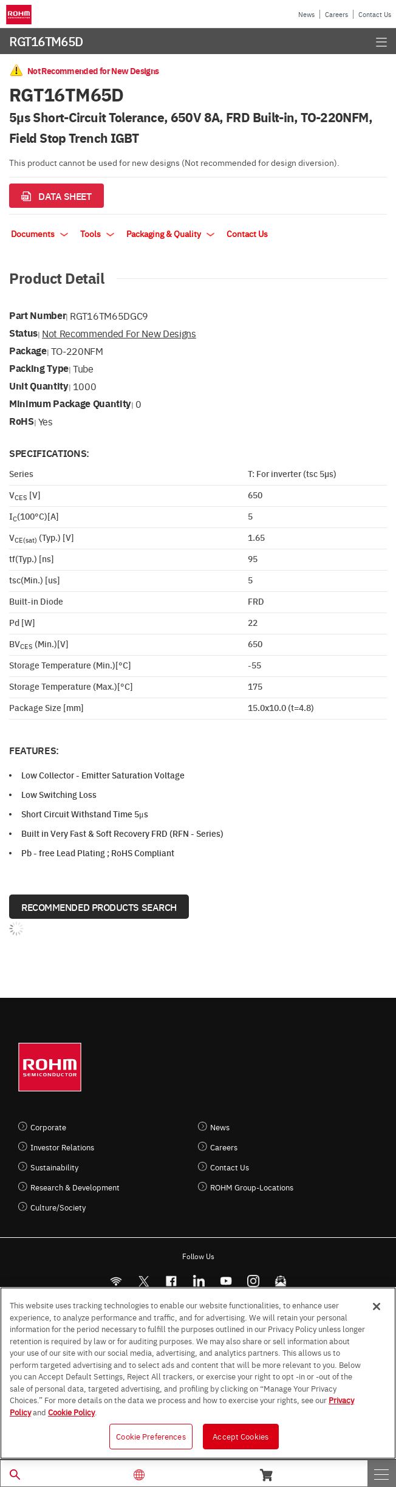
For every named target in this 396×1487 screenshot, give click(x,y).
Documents (39, 233)
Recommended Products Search (99, 906)
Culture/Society (58, 1207)
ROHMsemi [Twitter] (143, 1281)
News (306, 14)
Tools (97, 233)
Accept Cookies (240, 1435)
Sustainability (54, 1167)
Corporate (48, 1127)
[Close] (376, 1306)
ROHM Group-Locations (251, 1187)
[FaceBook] (171, 1281)
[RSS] (115, 1281)
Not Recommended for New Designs (119, 333)
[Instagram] (253, 1281)
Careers (336, 14)
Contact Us (374, 14)
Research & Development (75, 1187)
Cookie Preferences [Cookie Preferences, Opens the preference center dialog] (150, 1435)
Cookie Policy (71, 1411)
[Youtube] (225, 1281)
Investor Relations (62, 1147)
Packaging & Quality (170, 233)
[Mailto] (280, 1281)
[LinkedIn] (198, 1281)
